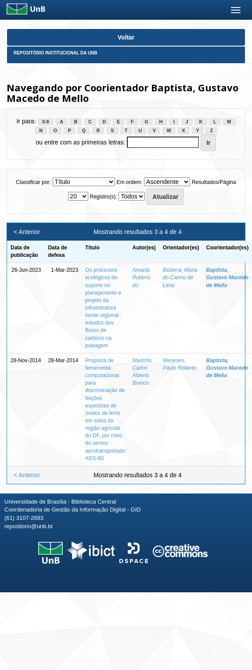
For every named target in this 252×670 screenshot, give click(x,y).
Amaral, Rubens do (141, 277)
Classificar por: (33, 182)
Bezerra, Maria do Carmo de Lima (180, 277)
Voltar (126, 37)
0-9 (45, 121)
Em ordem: (129, 182)
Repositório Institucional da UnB (55, 52)
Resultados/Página (214, 182)
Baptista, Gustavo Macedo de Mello (227, 277)
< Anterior (27, 231)
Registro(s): (103, 197)
